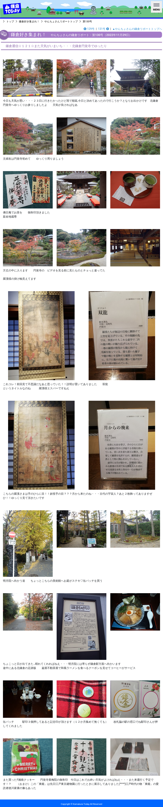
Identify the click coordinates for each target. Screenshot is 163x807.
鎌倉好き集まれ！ (29, 21)
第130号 (87, 21)
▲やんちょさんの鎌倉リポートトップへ (137, 28)
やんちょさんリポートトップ (61, 21)
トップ (10, 21)
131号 (103, 28)
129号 (89, 28)
